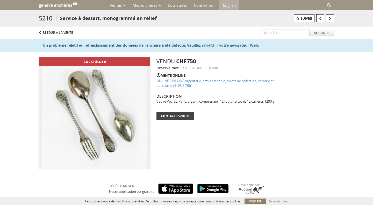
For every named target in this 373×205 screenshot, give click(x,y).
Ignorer (255, 201)
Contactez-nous (175, 116)
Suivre (306, 18)
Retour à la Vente (58, 32)
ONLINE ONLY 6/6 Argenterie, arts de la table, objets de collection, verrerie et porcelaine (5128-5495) (215, 83)
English (229, 5)
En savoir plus (278, 201)
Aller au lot (321, 33)
